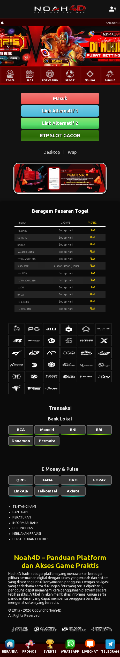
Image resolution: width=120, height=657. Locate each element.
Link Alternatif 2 (60, 123)
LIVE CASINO (50, 80)
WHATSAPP (70, 651)
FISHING (90, 80)
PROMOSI (30, 651)
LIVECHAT (90, 651)
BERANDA (10, 651)
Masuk (60, 98)
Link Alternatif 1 (60, 110)
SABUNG (109, 80)
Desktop (51, 152)
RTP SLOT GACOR (60, 135)
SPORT (70, 80)
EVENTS (50, 651)
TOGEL (10, 80)
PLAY (92, 230)
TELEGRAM (110, 651)
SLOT (30, 80)
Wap (72, 152)
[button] (8, 46)
